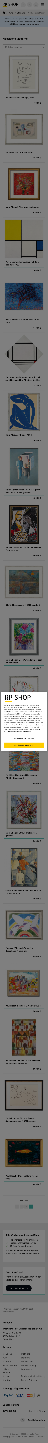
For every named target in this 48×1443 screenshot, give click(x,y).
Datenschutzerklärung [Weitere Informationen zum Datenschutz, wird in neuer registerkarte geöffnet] (14, 731)
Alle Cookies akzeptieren (24, 745)
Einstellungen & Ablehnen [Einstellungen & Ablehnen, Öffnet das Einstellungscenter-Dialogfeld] (24, 738)
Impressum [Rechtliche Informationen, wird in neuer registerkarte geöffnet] (27, 731)
